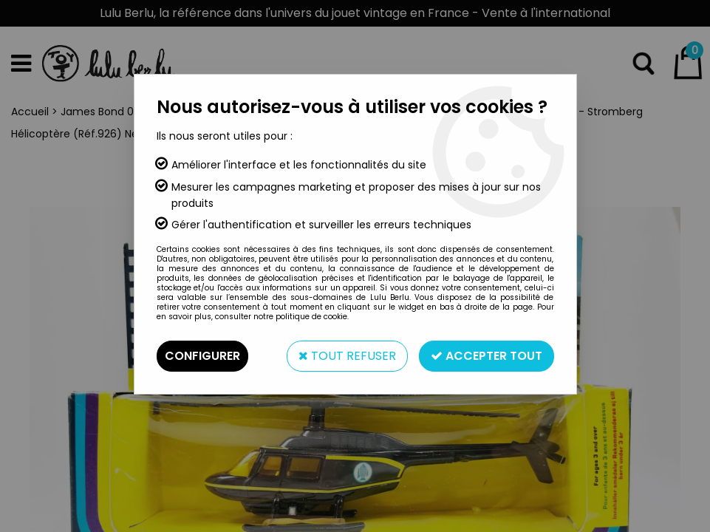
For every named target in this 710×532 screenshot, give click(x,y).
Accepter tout (486, 355)
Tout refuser (347, 355)
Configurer (202, 355)
